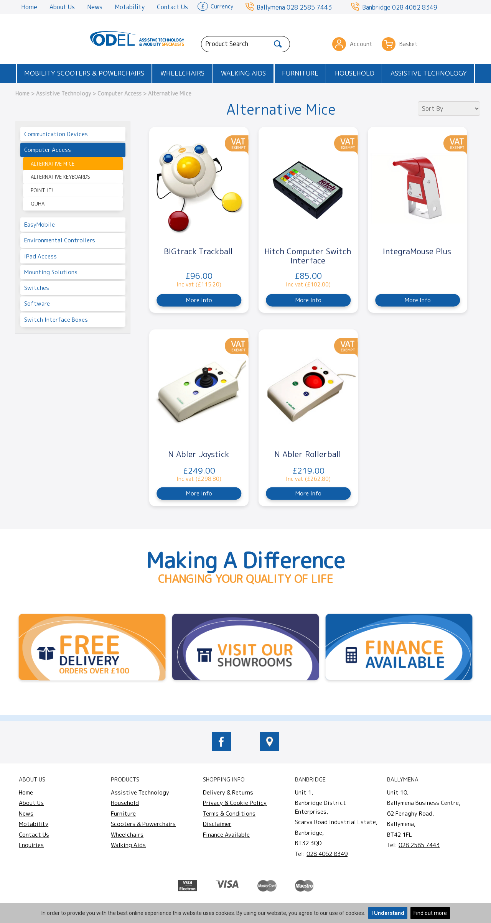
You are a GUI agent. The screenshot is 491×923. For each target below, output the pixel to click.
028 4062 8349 (414, 7)
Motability (130, 7)
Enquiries (31, 845)
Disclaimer (217, 824)
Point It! (42, 190)
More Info (199, 300)
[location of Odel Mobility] (269, 749)
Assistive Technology (428, 73)
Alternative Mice (52, 163)
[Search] (277, 44)
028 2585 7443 (309, 7)
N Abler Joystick (198, 454)
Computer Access (119, 93)
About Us (62, 7)
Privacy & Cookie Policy (235, 803)
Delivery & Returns (228, 792)
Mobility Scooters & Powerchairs (84, 73)
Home (29, 7)
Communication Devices (56, 134)
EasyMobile (39, 224)
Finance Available (226, 835)
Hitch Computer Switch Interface (307, 255)
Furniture (300, 73)
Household (354, 73)
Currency (215, 6)
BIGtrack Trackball (198, 251)
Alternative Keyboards (60, 176)
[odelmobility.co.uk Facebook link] (221, 749)
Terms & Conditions (229, 813)
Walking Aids (243, 73)
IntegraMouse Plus (417, 251)
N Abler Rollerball (307, 454)
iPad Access (40, 256)
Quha (37, 203)
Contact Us (172, 7)
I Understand (387, 913)
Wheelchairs (182, 73)
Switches (36, 288)
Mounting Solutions (50, 272)
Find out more (430, 913)
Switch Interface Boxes (56, 320)
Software (37, 303)
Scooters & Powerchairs (143, 824)
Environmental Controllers (59, 240)
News (94, 7)
